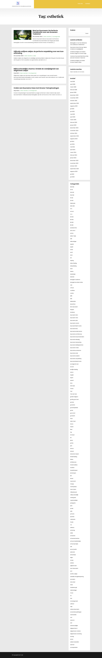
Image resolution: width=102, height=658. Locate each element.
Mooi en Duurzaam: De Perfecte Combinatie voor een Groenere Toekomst (45, 32)
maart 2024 (73, 152)
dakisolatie (73, 301)
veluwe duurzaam (74, 609)
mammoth (73, 481)
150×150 (72, 195)
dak (71, 298)
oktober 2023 (73, 166)
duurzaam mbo (74, 317)
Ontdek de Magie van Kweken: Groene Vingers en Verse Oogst (78, 52)
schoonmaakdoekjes (75, 541)
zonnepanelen (74, 647)
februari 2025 (73, 122)
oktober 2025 (73, 100)
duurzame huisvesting (75, 342)
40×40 (72, 211)
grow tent (72, 413)
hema (71, 424)
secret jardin (73, 549)
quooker (72, 516)
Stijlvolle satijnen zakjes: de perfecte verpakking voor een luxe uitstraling (38, 52)
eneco (71, 372)
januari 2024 (73, 158)
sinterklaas (73, 555)
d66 (71, 296)
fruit (71, 391)
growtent (72, 416)
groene (72, 402)
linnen (71, 478)
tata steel (72, 582)
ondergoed (73, 497)
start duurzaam (74, 568)
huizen (71, 426)
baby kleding (73, 263)
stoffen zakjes (73, 574)
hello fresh (73, 421)
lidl (71, 475)
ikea (71, 429)
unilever (72, 604)
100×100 (72, 187)
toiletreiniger (73, 590)
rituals (71, 522)
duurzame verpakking (75, 358)
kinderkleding (73, 456)
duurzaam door (74, 315)
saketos (72, 527)
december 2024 (74, 128)
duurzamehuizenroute (75, 361)
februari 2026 (73, 89)
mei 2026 (72, 81)
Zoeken (72, 30)
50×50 (71, 217)
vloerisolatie (73, 614)
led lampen (73, 473)
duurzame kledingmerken (76, 345)
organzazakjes (74, 500)
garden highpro (74, 396)
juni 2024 (72, 144)
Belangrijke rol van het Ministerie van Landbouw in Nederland (78, 43)
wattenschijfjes (74, 625)
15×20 (71, 198)
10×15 (71, 189)
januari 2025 (73, 125)
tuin (71, 598)
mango (72, 484)
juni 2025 (72, 111)
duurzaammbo (74, 328)
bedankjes (72, 274)
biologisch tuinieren (75, 279)
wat (71, 623)
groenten (72, 405)
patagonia (72, 503)
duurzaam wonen (74, 323)
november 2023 (74, 163)
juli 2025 (72, 109)
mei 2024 (72, 147)
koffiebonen (73, 462)
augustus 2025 (73, 106)
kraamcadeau (73, 465)
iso (71, 437)
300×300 (72, 206)
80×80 (71, 222)
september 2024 (74, 136)
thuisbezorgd (73, 587)
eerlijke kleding (74, 369)
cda (71, 285)
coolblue (72, 290)
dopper (72, 309)
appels (72, 244)
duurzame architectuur (76, 334)
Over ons (80, 3)
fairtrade (72, 386)
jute (71, 446)
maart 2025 (73, 119)
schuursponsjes (74, 544)
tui (70, 595)
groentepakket (74, 407)
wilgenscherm (73, 628)
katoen (72, 451)
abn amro (72, 230)
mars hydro (73, 489)
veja (71, 606)
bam (71, 268)
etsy (71, 383)
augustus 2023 (73, 171)
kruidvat (72, 467)
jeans (71, 440)
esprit (71, 377)
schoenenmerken (74, 538)
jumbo (71, 443)
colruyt (72, 287)
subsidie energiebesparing (77, 576)
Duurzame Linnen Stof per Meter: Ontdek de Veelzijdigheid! (78, 48)
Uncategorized (56, 36)
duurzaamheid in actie (75, 326)
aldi (71, 238)
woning (72, 636)
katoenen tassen (74, 454)
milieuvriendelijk (74, 495)
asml (71, 252)
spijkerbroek (73, 565)
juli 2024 (72, 141)
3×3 (71, 208)
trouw (71, 593)
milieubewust (73, 492)
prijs (71, 511)
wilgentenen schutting (76, 634)
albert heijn (73, 236)
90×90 (71, 225)
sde (71, 546)
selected (72, 552)
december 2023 (74, 160)
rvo (71, 525)
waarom (72, 620)
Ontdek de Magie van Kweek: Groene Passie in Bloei (77, 61)
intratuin (72, 435)
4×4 (71, 214)
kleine (71, 459)
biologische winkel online (76, 282)
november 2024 (74, 130)
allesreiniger (73, 241)
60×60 (71, 219)
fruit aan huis (73, 394)
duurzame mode (74, 347)
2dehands (72, 203)
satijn (34, 56)
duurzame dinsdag (75, 339)
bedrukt (72, 277)
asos (71, 255)
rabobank (72, 519)
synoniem (72, 579)
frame (71, 388)
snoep (71, 560)
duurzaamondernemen (76, 331)
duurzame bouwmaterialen (77, 337)
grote (71, 410)
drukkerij (72, 312)
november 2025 (74, 98)
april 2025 (72, 117)
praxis (71, 508)
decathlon (72, 304)
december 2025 (74, 95)
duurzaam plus (74, 320)
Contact (87, 3)
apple (71, 247)
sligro (71, 557)
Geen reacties (47, 36)
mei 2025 (72, 114)
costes (72, 293)
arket (71, 249)
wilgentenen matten (75, 631)
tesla (71, 584)
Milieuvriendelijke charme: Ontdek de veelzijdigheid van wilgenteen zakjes (36, 70)
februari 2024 (73, 155)
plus (71, 505)
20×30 (71, 200)
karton (72, 448)
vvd (71, 617)
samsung (72, 530)
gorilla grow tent (74, 399)
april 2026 (72, 84)
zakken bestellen (74, 642)
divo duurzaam (74, 307)
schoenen (72, 535)
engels (72, 375)
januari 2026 (73, 92)
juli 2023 (72, 174)
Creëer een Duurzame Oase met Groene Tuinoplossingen (36, 88)
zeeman (72, 644)
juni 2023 (72, 177)
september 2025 (74, 103)
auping (72, 260)
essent (72, 380)
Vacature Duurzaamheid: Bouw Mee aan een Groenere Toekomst (79, 57)
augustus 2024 (74, 138)
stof (71, 571)
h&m (71, 418)
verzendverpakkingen (75, 612)
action (71, 233)
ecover (72, 367)
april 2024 (72, 149)
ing (71, 432)
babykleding (73, 266)
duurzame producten (75, 350)
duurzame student (75, 356)
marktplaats (73, 486)
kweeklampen (73, 470)
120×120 (72, 192)
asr (71, 258)
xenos (71, 639)
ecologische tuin (74, 364)
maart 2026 (73, 87)
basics (71, 271)
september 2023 (74, 168)
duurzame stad (74, 353)
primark (72, 514)
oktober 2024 (73, 133)
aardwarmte (73, 228)
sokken (72, 563)
